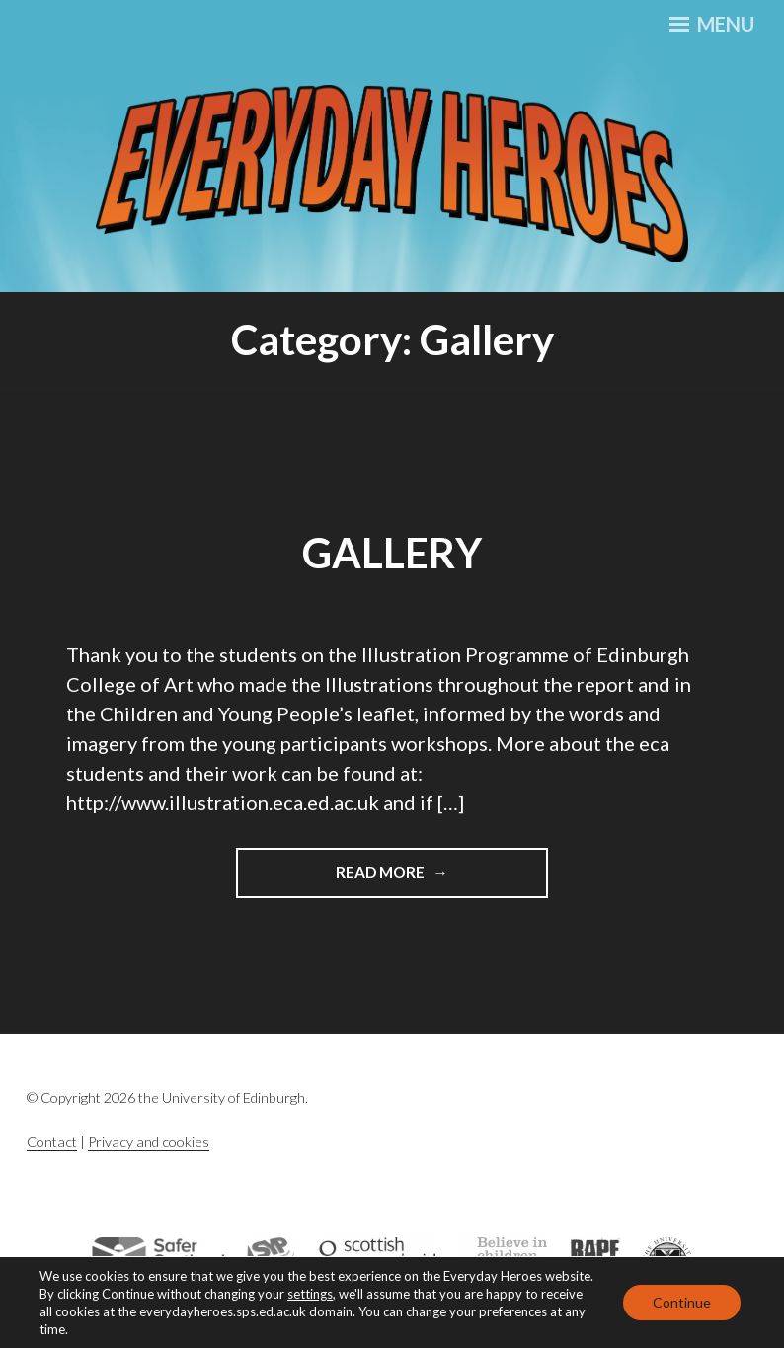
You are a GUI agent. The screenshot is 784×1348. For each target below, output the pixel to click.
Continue (682, 1302)
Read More (415, 871)
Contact (52, 1141)
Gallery (392, 552)
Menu (711, 24)
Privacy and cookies (148, 1141)
